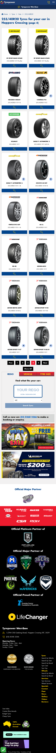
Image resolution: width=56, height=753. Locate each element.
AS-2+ (42, 224)
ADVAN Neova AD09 (14, 308)
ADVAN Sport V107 (14, 349)
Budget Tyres (6, 714)
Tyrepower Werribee (28, 7)
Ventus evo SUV (14, 224)
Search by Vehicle (48, 658)
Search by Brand (47, 663)
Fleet (43, 691)
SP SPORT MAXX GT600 (14, 58)
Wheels (45, 671)
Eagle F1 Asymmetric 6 (14, 183)
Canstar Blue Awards (9, 711)
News (44, 694)
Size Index (5, 709)
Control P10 (41, 100)
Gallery (44, 696)
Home (5, 14)
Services (45, 678)
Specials (45, 686)
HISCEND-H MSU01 (14, 100)
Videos (44, 699)
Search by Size (47, 661)
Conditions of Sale (26, 752)
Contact (45, 689)
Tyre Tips (44, 668)
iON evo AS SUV (41, 183)
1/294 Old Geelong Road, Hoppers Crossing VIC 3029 (28, 633)
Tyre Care (45, 666)
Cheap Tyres (6, 716)
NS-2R (14, 266)
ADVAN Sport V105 (41, 308)
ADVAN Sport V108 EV (41, 349)
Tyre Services (46, 681)
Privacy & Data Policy (14, 752)
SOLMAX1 (14, 141)
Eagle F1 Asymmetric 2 (41, 141)
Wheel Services (47, 683)
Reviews (45, 702)
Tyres (44, 656)
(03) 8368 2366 (28, 417)
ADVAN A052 (41, 266)
